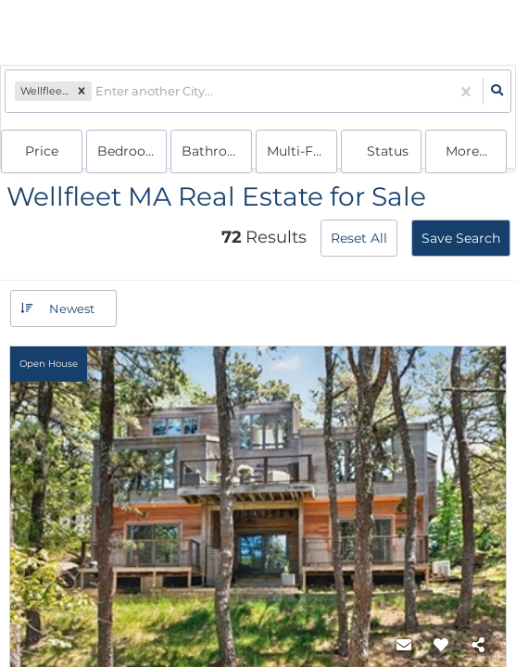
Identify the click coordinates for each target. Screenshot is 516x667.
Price (41, 151)
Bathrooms (217, 151)
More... (466, 151)
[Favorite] (440, 645)
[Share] (478, 645)
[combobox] (96, 91)
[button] (81, 92)
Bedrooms (131, 151)
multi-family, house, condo (302, 151)
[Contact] (403, 645)
